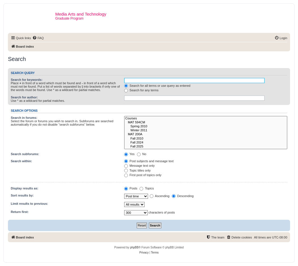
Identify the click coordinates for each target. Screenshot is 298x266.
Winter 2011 (206, 130)
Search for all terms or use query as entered (157, 85)
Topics (147, 188)
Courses (206, 119)
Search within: (21, 161)
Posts (131, 188)
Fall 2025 (206, 147)
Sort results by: (22, 195)
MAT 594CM (206, 122)
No (141, 154)
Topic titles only (137, 170)
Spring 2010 (206, 126)
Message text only (139, 165)
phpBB (134, 247)
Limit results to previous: (29, 203)
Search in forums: (24, 117)
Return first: (20, 212)
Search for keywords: (27, 79)
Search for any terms (141, 90)
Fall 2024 (206, 143)
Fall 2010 (206, 139)
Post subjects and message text (149, 161)
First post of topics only (143, 175)
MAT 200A (206, 134)
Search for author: (24, 97)
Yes (129, 154)
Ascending (160, 196)
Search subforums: (25, 154)
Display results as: (24, 188)
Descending (183, 196)
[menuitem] (38, 38)
